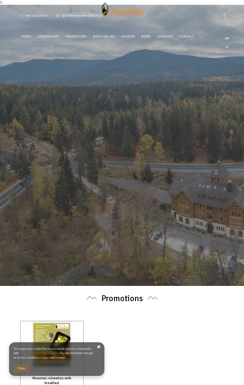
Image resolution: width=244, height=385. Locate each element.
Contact (188, 36)
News (147, 36)
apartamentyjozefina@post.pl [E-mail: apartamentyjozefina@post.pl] (82, 16)
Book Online (105, 36)
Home (28, 36)
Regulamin (211, 36)
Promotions (77, 36)
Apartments (49, 36)
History (129, 36)
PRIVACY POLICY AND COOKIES (39, 353)
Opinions (166, 36)
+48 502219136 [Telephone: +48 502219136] (36, 16)
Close (21, 368)
